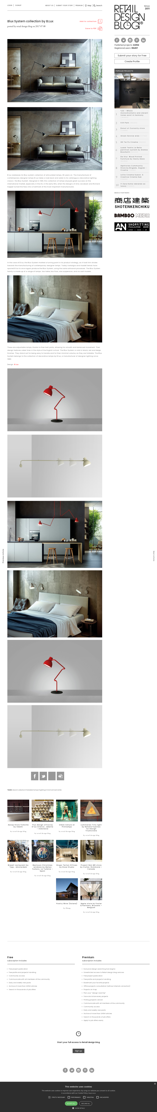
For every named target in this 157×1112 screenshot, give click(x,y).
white (59, 790)
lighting (42, 790)
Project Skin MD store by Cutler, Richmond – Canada (91, 867)
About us (49, 5)
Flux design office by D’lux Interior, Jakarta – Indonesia (42, 827)
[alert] (78, 1097)
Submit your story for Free (132, 55)
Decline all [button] (85, 1103)
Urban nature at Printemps (67, 826)
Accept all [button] (71, 1103)
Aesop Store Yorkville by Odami (18, 826)
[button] (49, 1097)
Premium (79, 5)
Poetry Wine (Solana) (66, 904)
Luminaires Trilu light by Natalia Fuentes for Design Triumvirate (91, 828)
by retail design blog (18, 831)
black (15, 790)
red (55, 790)
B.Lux (16, 364)
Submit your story (64, 5)
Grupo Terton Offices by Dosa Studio (66, 866)
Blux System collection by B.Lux (30, 21)
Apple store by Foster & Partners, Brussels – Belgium (91, 906)
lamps (36, 790)
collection (21, 790)
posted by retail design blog (19, 26)
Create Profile (132, 61)
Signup (18, 5)
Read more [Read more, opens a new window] (92, 1093)
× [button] (155, 1084)
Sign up (78, 1050)
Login (9, 5)
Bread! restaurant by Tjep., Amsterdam (18, 866)
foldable (29, 790)
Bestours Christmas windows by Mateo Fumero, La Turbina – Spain (42, 868)
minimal (49, 790)
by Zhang (67, 908)
